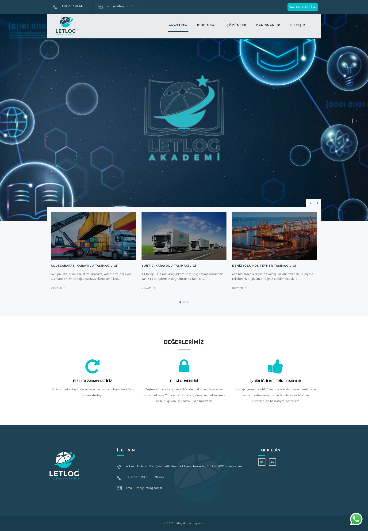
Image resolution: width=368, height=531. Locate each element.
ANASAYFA (178, 25)
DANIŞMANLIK (268, 25)
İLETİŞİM (298, 25)
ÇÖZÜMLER (236, 25)
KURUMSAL (207, 25)
